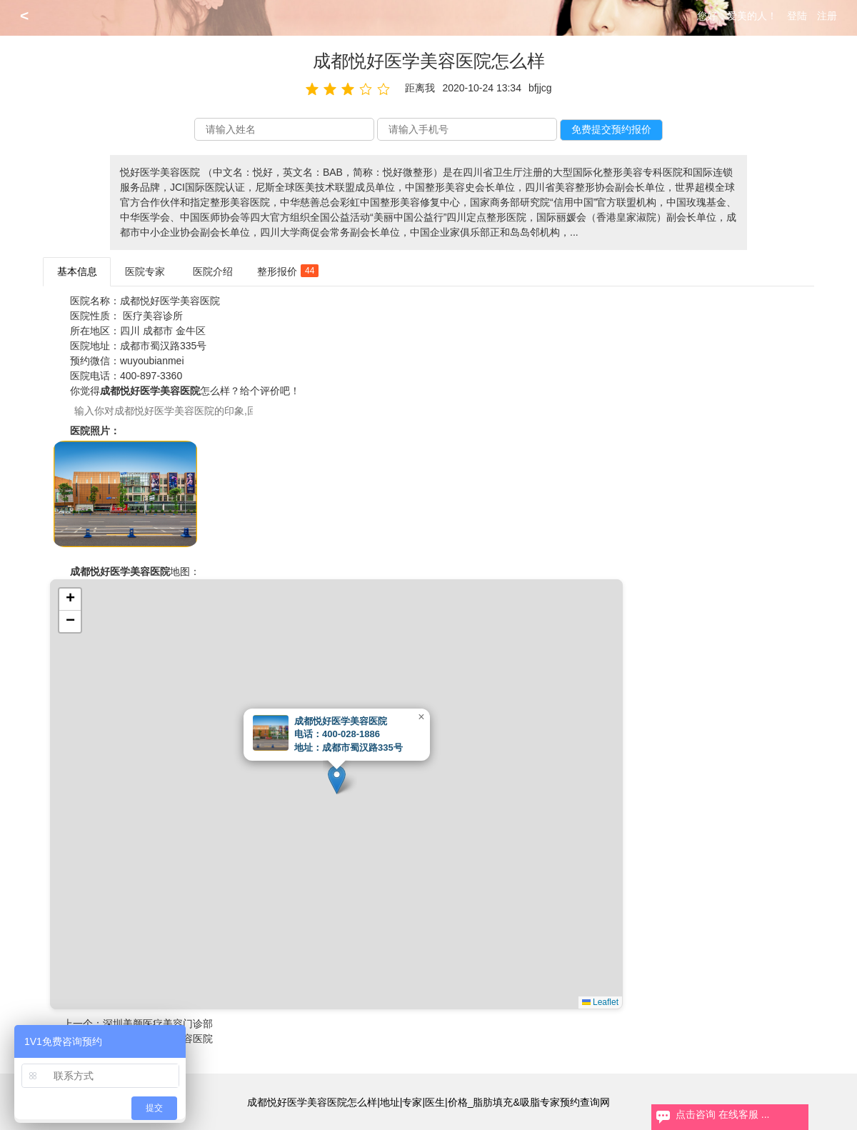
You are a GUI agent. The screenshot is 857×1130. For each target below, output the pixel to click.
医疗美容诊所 (153, 315)
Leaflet (600, 1002)
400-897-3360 (151, 375)
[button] (337, 779)
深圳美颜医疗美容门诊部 (158, 1023)
